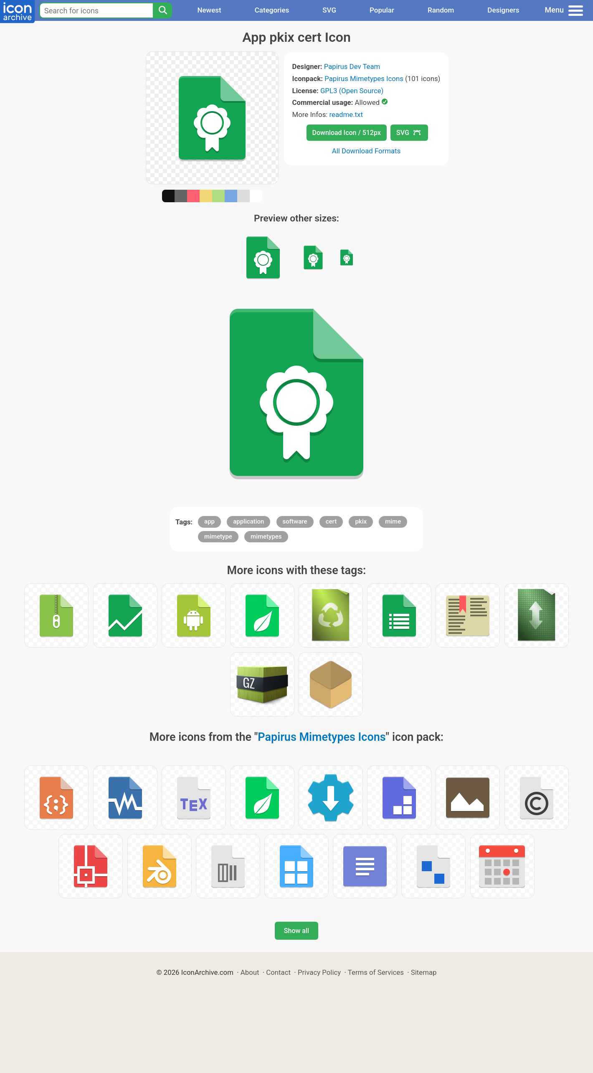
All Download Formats (366, 151)
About (250, 972)
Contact (278, 972)
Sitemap (424, 972)
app (209, 521)
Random (441, 10)
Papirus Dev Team (352, 66)
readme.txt (346, 114)
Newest (209, 10)
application (248, 521)
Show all (296, 931)
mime (393, 521)
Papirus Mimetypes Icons (363, 78)
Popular (382, 10)
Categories (272, 10)
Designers (503, 10)
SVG (329, 10)
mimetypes (266, 536)
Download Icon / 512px (346, 133)
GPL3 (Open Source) (352, 90)
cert (331, 521)
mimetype (218, 536)
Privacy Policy (319, 972)
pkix (361, 521)
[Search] (162, 10)
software (295, 521)
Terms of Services (376, 972)
